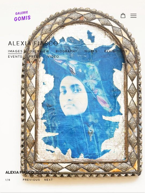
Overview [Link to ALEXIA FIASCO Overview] (39, 51)
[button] (31, 180)
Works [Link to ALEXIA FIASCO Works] (91, 51)
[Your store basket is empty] (123, 16)
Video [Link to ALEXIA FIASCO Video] (53, 57)
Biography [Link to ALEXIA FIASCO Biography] (66, 51)
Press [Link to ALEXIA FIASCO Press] (35, 57)
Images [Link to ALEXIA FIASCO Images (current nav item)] (15, 51)
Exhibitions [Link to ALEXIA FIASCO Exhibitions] (116, 51)
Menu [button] (133, 16)
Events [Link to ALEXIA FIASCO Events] (15, 57)
